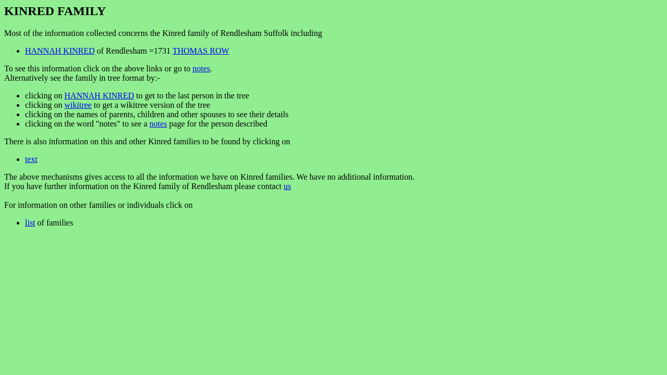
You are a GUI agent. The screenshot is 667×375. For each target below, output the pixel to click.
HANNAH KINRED (60, 50)
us (287, 186)
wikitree (78, 105)
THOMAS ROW (200, 50)
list (30, 222)
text (31, 159)
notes (201, 68)
